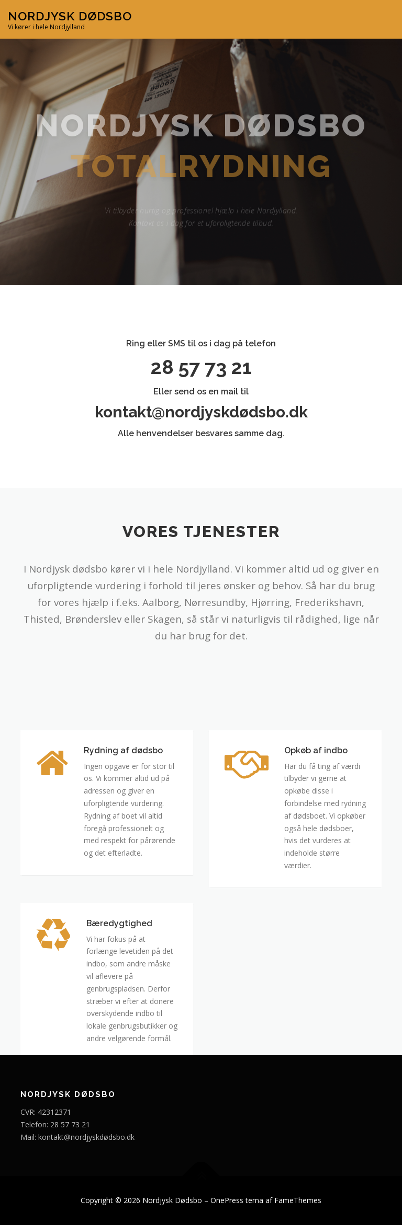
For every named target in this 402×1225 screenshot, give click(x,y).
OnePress (226, 1200)
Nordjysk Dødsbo (70, 16)
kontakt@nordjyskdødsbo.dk (201, 412)
